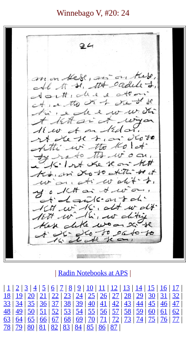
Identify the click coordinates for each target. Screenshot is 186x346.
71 (103, 319)
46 (163, 303)
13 (126, 287)
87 (113, 327)
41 (103, 303)
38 (67, 303)
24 (79, 295)
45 (151, 303)
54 (79, 311)
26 (103, 295)
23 (67, 295)
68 (67, 319)
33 (6, 303)
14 (138, 287)
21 (43, 295)
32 (175, 295)
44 (139, 303)
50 (31, 311)
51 (43, 311)
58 (127, 311)
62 (175, 311)
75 (151, 319)
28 (127, 295)
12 (113, 287)
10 (89, 287)
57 (115, 311)
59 (139, 311)
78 (6, 327)
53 (67, 311)
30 (151, 295)
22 (55, 295)
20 (31, 295)
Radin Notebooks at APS (93, 273)
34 (19, 303)
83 (66, 327)
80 (30, 327)
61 (163, 311)
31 (163, 295)
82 (54, 327)
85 (89, 327)
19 (19, 295)
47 (175, 303)
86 (102, 327)
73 (127, 319)
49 (19, 311)
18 (6, 295)
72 (115, 319)
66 (43, 319)
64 (19, 319)
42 (115, 303)
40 (91, 303)
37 (55, 303)
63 (6, 319)
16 (163, 287)
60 (151, 311)
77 (175, 319)
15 (151, 287)
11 (102, 287)
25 (91, 295)
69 (79, 319)
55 (91, 311)
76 (163, 319)
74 (139, 319)
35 (31, 303)
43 (127, 303)
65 (31, 319)
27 (115, 295)
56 (103, 311)
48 (6, 311)
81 (42, 327)
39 (79, 303)
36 (43, 303)
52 (55, 311)
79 (18, 327)
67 (55, 319)
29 (139, 295)
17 (175, 287)
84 (78, 327)
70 (91, 319)
